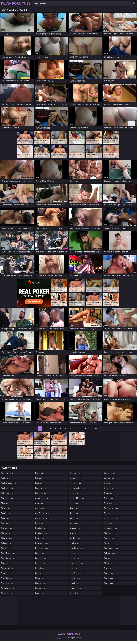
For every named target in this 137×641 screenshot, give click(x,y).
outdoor (75, 538)
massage (75, 483)
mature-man (76, 498)
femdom (41, 493)
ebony (6, 573)
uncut (108, 523)
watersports (111, 548)
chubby (6, 533)
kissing (40, 583)
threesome (111, 508)
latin (40, 593)
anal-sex (7, 488)
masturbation (77, 488)
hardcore (41, 543)
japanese (41, 558)
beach (6, 513)
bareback (7, 498)
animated (7, 493)
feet (39, 483)
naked (74, 508)
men (73, 503)
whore (109, 563)
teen (108, 503)
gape (39, 503)
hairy (40, 523)
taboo (108, 493)
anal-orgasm (9, 483)
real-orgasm (77, 573)
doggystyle (8, 568)
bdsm (6, 508)
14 (85, 428)
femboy (40, 488)
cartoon (6, 528)
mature (74, 493)
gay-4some (42, 518)
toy (107, 513)
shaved (74, 593)
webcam (109, 553)
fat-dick (40, 478)
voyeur (109, 543)
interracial (42, 548)
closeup (6, 538)
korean (40, 588)
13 (80, 428)
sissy (108, 483)
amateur (7, 473)
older (74, 518)
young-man (111, 578)
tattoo (109, 498)
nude (73, 513)
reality (74, 578)
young (109, 573)
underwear (110, 528)
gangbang (42, 498)
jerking (40, 563)
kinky (39, 578)
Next (96, 428)
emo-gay (7, 578)
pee (73, 553)
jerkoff (40, 568)
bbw (5, 503)
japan (40, 553)
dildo (5, 563)
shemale (109, 473)
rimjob (74, 583)
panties (74, 543)
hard (40, 538)
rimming (75, 588)
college (6, 543)
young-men (111, 583)
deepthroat (8, 558)
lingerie (75, 473)
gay (39, 508)
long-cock (76, 478)
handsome (42, 533)
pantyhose (76, 548)
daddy (6, 548)
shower (109, 478)
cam (5, 523)
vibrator (109, 533)
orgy (73, 533)
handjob (41, 528)
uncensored (111, 518)
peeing (74, 558)
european (7, 583)
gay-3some (42, 513)
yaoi (107, 568)
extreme (6, 593)
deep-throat (9, 553)
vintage (109, 538)
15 (90, 428)
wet (107, 558)
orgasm (75, 528)
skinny (109, 488)
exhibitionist (8, 588)
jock (39, 573)
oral (73, 523)
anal (6, 478)
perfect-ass (76, 563)
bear (5, 518)
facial (40, 473)
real (73, 568)
